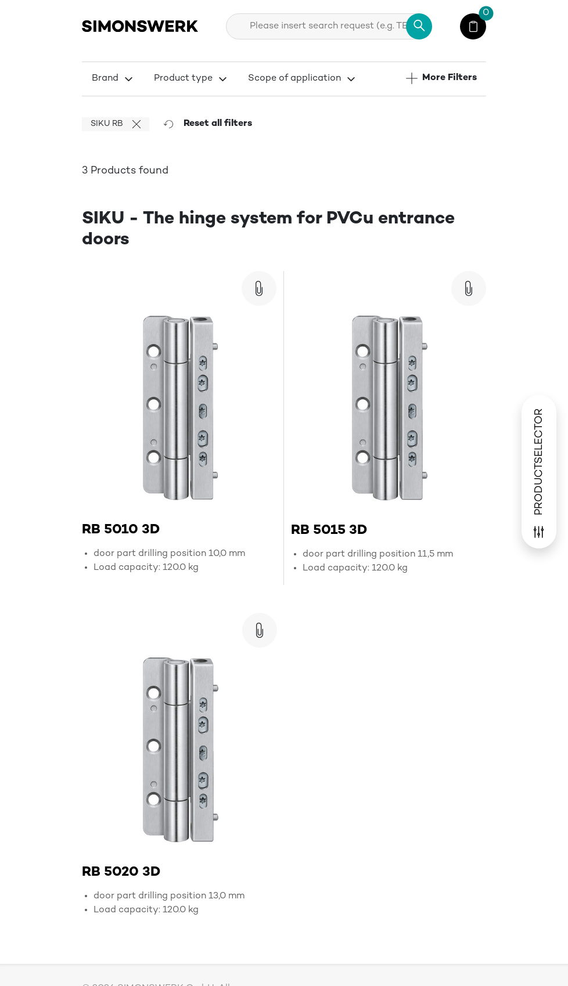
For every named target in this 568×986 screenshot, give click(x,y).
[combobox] (329, 26)
